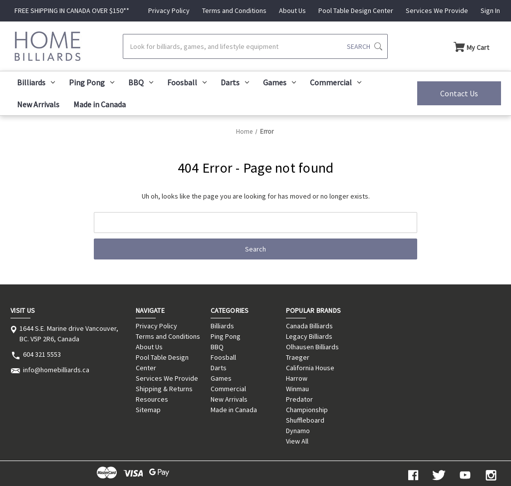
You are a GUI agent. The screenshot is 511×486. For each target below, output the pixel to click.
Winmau (297, 388)
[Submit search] (364, 46)
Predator (299, 399)
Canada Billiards (309, 325)
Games (279, 82)
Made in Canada (99, 104)
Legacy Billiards (309, 336)
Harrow (296, 378)
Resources (152, 399)
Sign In (490, 10)
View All (297, 441)
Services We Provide (437, 10)
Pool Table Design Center (355, 10)
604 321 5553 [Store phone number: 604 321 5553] (42, 354)
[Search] (255, 46)
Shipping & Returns (164, 388)
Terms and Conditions (234, 10)
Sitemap (148, 409)
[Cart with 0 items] (471, 46)
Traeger (297, 357)
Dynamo (298, 430)
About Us (292, 10)
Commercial (335, 82)
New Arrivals (38, 104)
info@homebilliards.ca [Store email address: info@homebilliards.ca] (56, 369)
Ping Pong (91, 82)
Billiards (36, 82)
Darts (235, 82)
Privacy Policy (169, 10)
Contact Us (459, 93)
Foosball (187, 82)
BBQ (140, 82)
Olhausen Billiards (312, 346)
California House (310, 367)
